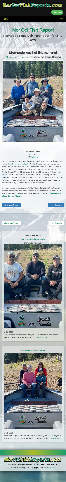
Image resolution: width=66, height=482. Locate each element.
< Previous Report (11, 205)
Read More (42, 337)
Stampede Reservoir (17, 57)
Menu (5, 19)
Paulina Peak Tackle (21, 164)
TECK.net (51, 468)
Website (34, 157)
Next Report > (56, 205)
